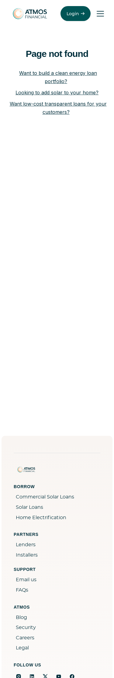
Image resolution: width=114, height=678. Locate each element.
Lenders (26, 544)
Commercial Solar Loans (45, 497)
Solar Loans (29, 507)
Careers (25, 637)
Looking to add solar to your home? (57, 92)
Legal (22, 647)
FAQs (22, 590)
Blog (21, 617)
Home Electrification (41, 517)
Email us (26, 579)
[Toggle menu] (100, 14)
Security (26, 627)
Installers (27, 555)
